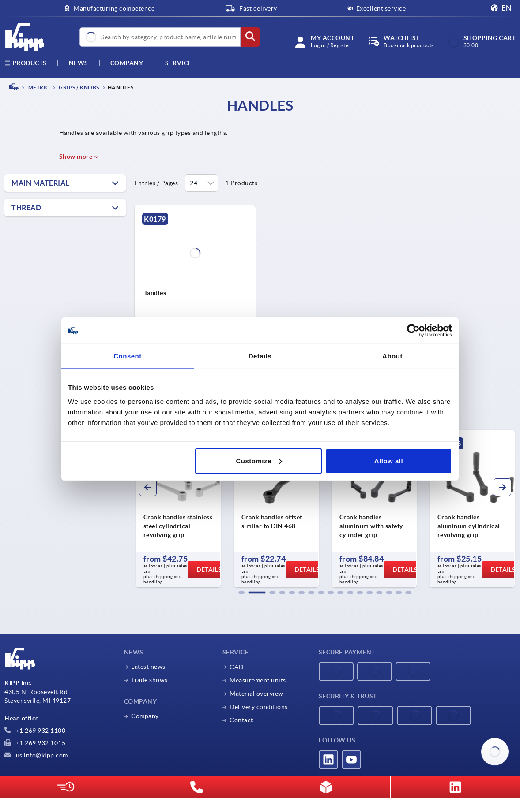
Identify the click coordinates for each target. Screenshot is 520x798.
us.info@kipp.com (36, 755)
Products (25, 63)
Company (126, 63)
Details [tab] (260, 356)
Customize (259, 460)
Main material (40, 183)
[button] (241, 592)
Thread (26, 208)
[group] (178, 509)
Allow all (388, 460)
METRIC (38, 87)
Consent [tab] (127, 356)
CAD (237, 667)
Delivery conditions (259, 706)
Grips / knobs (78, 87)
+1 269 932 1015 (34, 742)
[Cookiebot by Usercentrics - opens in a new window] (413, 330)
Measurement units (258, 680)
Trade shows (149, 679)
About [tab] (392, 356)
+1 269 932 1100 (34, 730)
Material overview (256, 693)
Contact (241, 719)
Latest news (148, 666)
